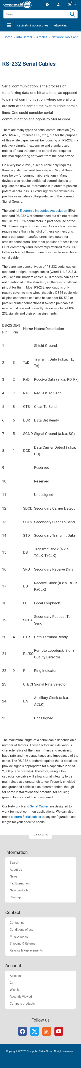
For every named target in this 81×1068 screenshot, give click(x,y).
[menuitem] (50, 4)
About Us (16, 869)
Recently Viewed (21, 996)
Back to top (42, 834)
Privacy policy (19, 936)
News (13, 876)
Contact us (17, 922)
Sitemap (15, 897)
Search (14, 862)
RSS (46, 1031)
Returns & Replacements (26, 950)
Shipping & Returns (22, 943)
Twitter (34, 1031)
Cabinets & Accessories (32, 25)
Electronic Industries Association (43, 211)
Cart (12, 982)
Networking (60, 25)
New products (19, 890)
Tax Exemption (20, 883)
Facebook (22, 1031)
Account (15, 976)
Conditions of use (21, 929)
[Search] (72, 14)
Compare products (22, 1003)
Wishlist (15, 989)
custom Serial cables (26, 817)
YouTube (58, 1031)
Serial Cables (39, 806)
